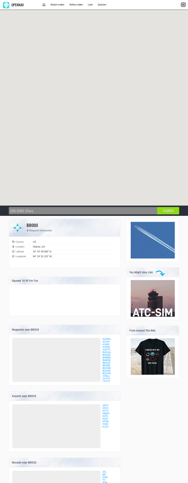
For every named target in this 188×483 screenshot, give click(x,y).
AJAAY (106, 344)
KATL (105, 416)
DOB (105, 477)
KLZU (106, 426)
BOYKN (107, 373)
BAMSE (107, 360)
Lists (90, 4)
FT (104, 480)
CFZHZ (106, 381)
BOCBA (107, 368)
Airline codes (76, 4)
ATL (105, 472)
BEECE (106, 363)
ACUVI (106, 341)
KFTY (106, 411)
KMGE (106, 413)
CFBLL (106, 376)
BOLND (107, 371)
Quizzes (102, 4)
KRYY (106, 405)
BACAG (107, 352)
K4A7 (105, 418)
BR (104, 474)
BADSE (106, 355)
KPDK (106, 421)
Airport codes (57, 4)
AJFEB (106, 347)
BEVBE (106, 365)
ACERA (107, 339)
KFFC (106, 408)
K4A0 (105, 424)
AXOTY (106, 349)
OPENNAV (13, 4)
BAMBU (107, 357)
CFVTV (106, 378)
